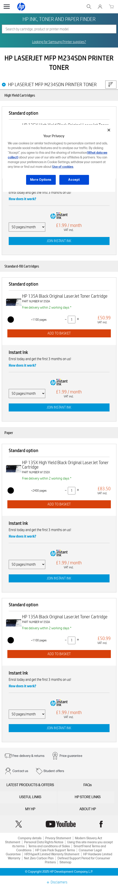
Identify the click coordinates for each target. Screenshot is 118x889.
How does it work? (22, 199)
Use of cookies (62, 167)
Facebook (101, 824)
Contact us (20, 771)
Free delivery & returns (28, 756)
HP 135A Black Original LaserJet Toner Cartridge (65, 296)
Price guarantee (71, 756)
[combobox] (59, 29)
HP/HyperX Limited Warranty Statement (52, 854)
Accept (74, 180)
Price (110, 84)
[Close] (109, 130)
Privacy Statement (58, 838)
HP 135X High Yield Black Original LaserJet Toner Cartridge (65, 464)
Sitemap (65, 862)
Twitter (18, 824)
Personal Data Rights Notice (43, 842)
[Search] (59, 29)
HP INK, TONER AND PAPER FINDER (59, 19)
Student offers (53, 771)
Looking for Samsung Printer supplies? (59, 42)
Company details (29, 838)
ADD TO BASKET (59, 333)
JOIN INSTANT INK (59, 241)
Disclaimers (59, 882)
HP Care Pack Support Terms (55, 850)
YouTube (61, 824)
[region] (59, 158)
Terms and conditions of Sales (49, 846)
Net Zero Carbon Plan (39, 858)
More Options (41, 180)
